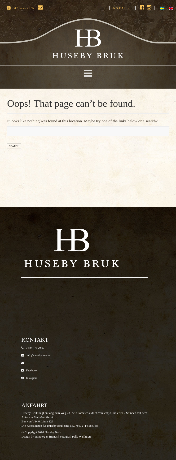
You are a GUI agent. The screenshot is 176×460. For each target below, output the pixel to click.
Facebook (29, 370)
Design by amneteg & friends (39, 436)
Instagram (29, 378)
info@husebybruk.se (35, 355)
